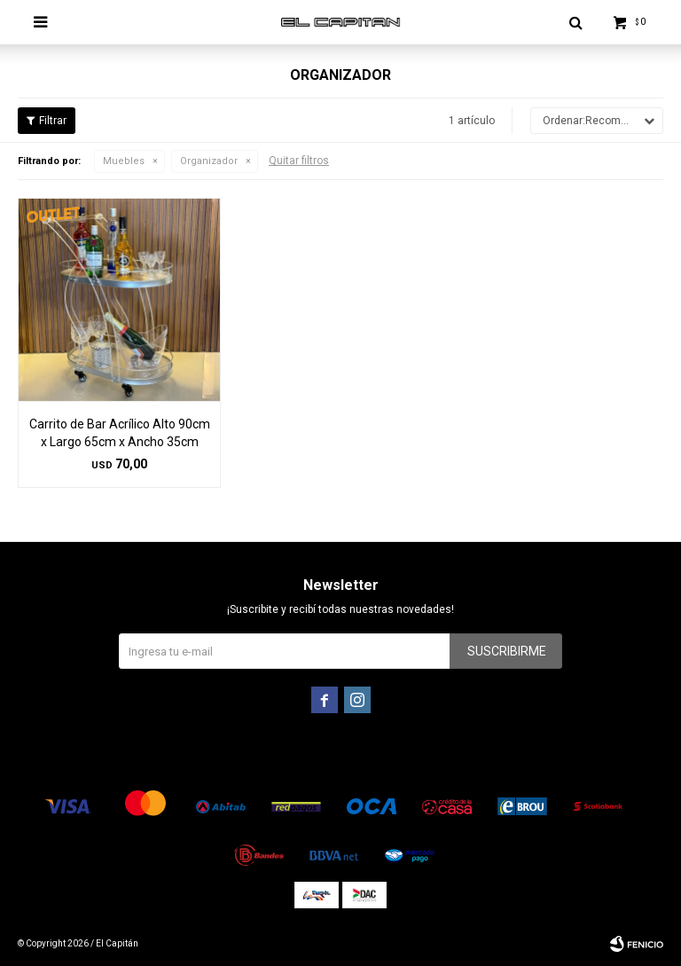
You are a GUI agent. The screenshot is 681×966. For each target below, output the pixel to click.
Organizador (209, 161)
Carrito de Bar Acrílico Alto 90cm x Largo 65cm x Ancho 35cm (119, 433)
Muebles (124, 161)
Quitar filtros (299, 160)
